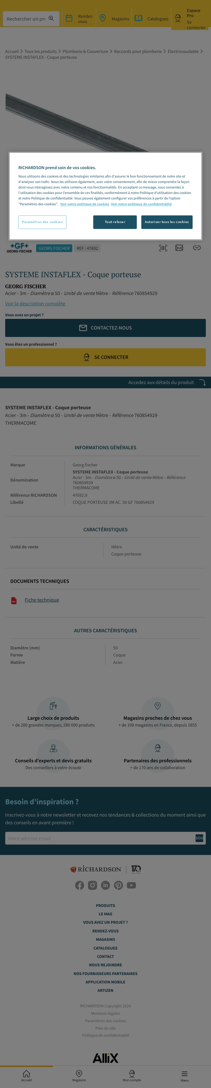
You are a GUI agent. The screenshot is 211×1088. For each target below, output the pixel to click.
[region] (105, 196)
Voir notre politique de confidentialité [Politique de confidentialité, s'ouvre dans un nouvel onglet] (141, 204)
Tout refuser (115, 221)
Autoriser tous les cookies (167, 221)
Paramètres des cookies (42, 221)
